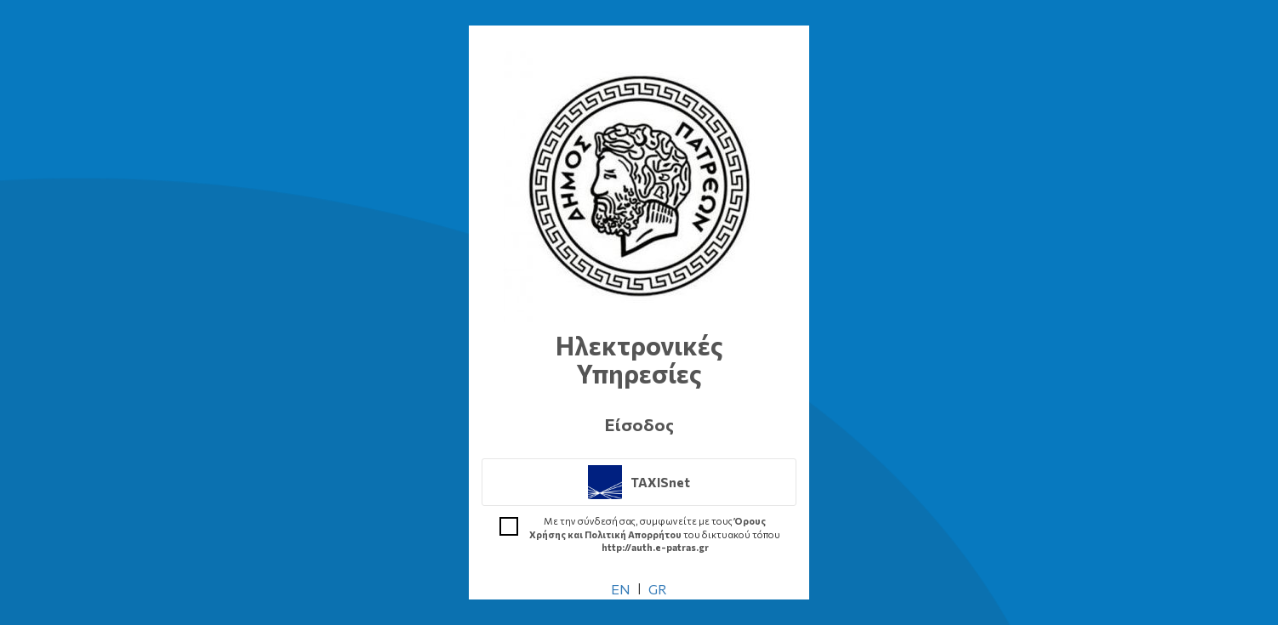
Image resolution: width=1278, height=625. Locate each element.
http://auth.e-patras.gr (655, 547)
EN (620, 589)
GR (657, 589)
